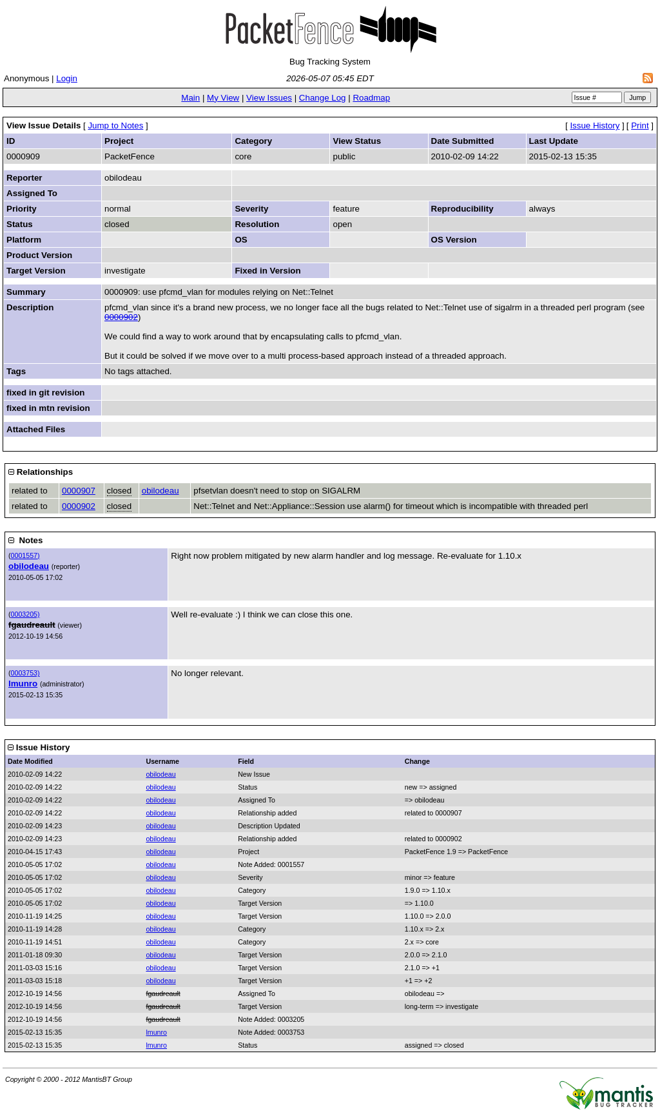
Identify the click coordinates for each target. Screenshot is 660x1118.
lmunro (22, 683)
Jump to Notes (115, 125)
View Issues (269, 98)
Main (190, 98)
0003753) (25, 673)
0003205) (25, 614)
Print (639, 125)
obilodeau (160, 490)
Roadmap (371, 98)
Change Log (322, 98)
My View (223, 98)
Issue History (594, 125)
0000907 (78, 490)
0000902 (121, 317)
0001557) (25, 555)
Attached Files (35, 429)
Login (66, 78)
